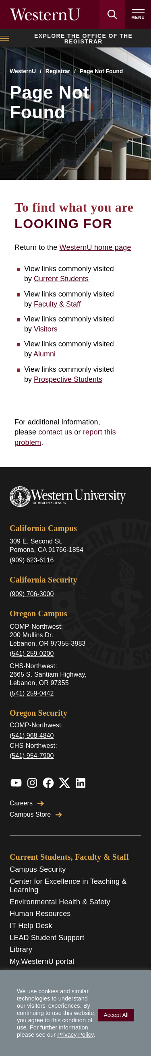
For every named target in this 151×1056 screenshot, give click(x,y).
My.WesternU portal (42, 961)
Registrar (58, 71)
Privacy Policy (75, 1034)
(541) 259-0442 (32, 693)
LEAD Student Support (47, 938)
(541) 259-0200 (32, 653)
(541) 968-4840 (32, 735)
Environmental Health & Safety (60, 902)
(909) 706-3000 (32, 594)
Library (21, 949)
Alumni (44, 354)
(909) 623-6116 (32, 560)
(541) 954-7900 (32, 755)
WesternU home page (95, 247)
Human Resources (40, 914)
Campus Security (38, 869)
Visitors (46, 329)
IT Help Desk (31, 926)
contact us (55, 432)
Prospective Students (68, 379)
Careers (27, 803)
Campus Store (36, 814)
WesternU (23, 71)
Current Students (61, 279)
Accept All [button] (116, 1015)
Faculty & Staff (57, 304)
